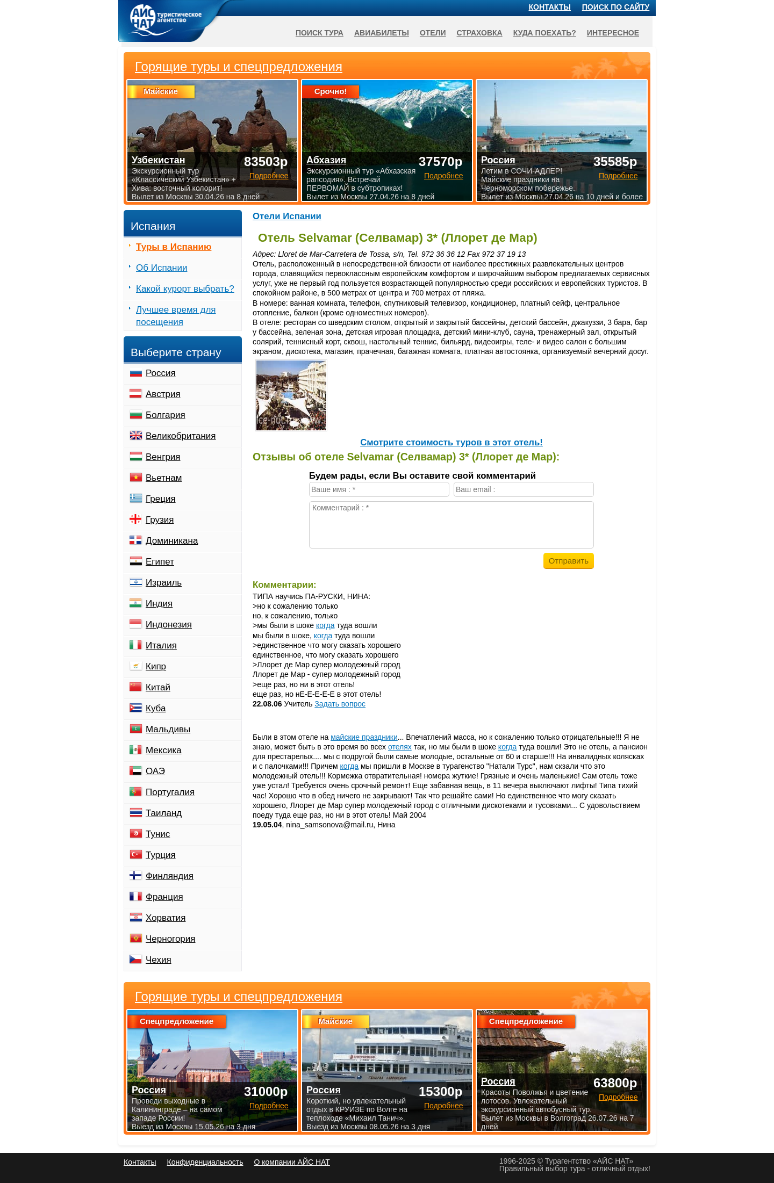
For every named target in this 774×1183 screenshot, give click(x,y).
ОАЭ (155, 771)
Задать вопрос (340, 703)
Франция (164, 897)
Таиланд (164, 813)
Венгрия (163, 457)
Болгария (165, 415)
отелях (400, 746)
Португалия (170, 792)
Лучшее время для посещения (176, 316)
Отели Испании (287, 216)
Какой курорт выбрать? (185, 289)
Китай (158, 687)
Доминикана (172, 541)
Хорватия (165, 918)
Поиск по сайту (616, 7)
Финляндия (170, 876)
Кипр (156, 666)
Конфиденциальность (205, 1162)
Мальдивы (168, 729)
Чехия (158, 960)
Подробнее (269, 1105)
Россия (161, 373)
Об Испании (161, 268)
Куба (156, 708)
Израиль (164, 583)
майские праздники (364, 737)
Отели (433, 32)
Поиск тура (319, 32)
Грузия (160, 520)
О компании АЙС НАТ (292, 1162)
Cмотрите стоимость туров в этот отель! (451, 442)
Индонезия (169, 624)
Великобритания (181, 436)
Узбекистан (158, 160)
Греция (161, 499)
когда (325, 625)
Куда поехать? (544, 32)
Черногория (171, 939)
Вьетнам (164, 478)
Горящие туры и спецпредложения (238, 997)
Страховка (480, 32)
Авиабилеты (381, 32)
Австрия (163, 394)
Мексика (164, 750)
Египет (160, 562)
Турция (161, 855)
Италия (161, 645)
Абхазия (326, 160)
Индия (159, 603)
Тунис (158, 834)
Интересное (613, 32)
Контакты (550, 7)
